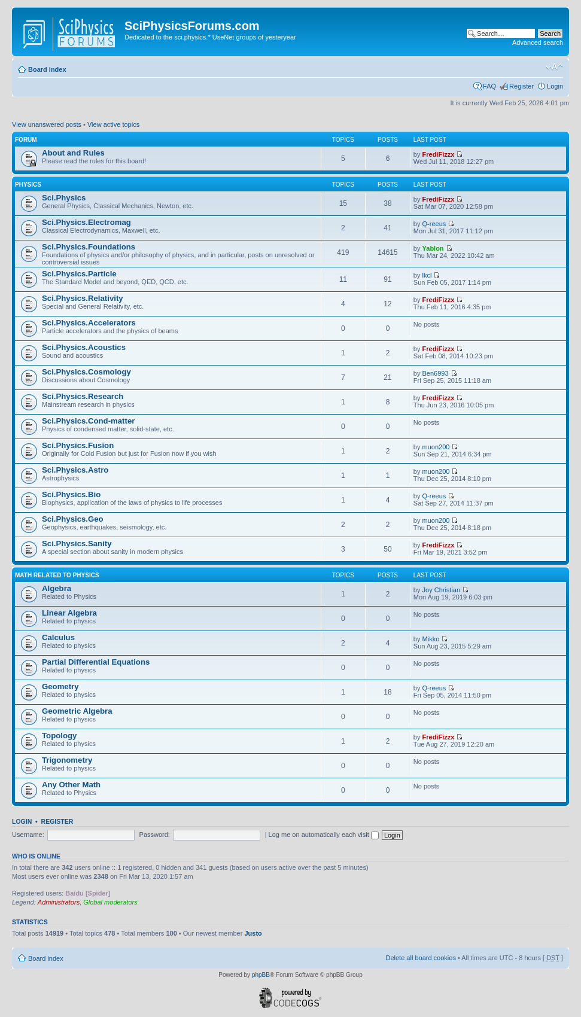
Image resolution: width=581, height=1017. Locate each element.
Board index (47, 69)
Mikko (431, 639)
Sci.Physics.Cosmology (86, 371)
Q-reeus (434, 223)
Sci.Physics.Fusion (78, 445)
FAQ (489, 86)
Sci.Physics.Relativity (82, 298)
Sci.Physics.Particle (79, 273)
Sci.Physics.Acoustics (84, 347)
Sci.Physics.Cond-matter (88, 420)
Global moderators (110, 902)
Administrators (59, 902)
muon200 (436, 446)
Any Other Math (71, 784)
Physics (28, 184)
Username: (28, 834)
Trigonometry (67, 760)
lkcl (427, 275)
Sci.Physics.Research (82, 396)
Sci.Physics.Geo (73, 518)
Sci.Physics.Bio (71, 494)
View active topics (113, 124)
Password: (154, 834)
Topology (59, 735)
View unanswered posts (46, 124)
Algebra (56, 588)
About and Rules (73, 152)
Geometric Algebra (77, 711)
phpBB (261, 975)
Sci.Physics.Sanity (77, 543)
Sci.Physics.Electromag (86, 222)
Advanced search (537, 42)
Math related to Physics (57, 575)
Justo (252, 933)
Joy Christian (441, 589)
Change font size (554, 67)
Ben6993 (435, 373)
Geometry (60, 686)
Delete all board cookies (420, 957)
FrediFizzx (438, 154)
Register (521, 86)
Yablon (433, 248)
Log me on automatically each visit (324, 834)
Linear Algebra (69, 612)
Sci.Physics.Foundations (88, 246)
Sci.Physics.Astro (75, 469)
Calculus (58, 637)
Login (555, 86)
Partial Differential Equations (96, 661)
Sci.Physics (64, 197)
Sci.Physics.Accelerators (89, 322)
